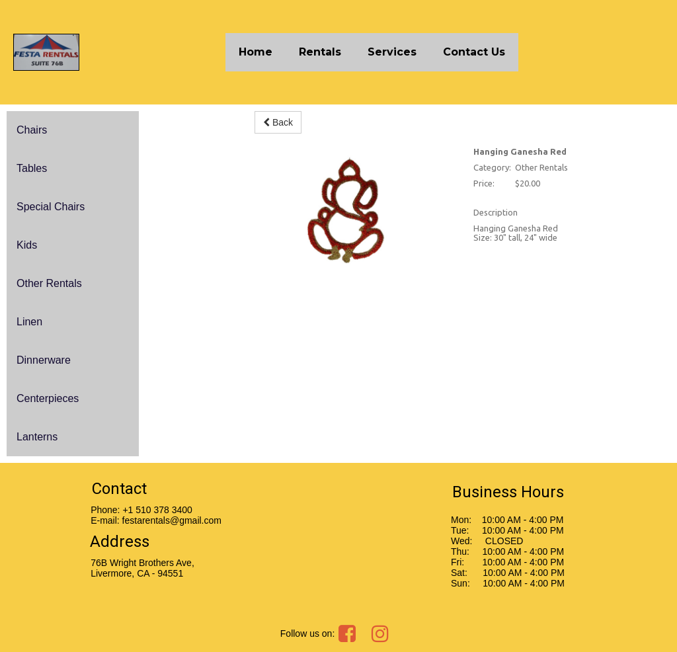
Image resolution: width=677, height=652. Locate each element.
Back (278, 122)
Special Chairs (51, 206)
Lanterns (37, 436)
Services (392, 52)
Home (255, 52)
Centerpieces (48, 398)
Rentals (320, 52)
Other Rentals (49, 283)
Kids (27, 245)
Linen (29, 321)
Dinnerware (44, 360)
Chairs (32, 130)
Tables (32, 168)
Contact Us (474, 52)
